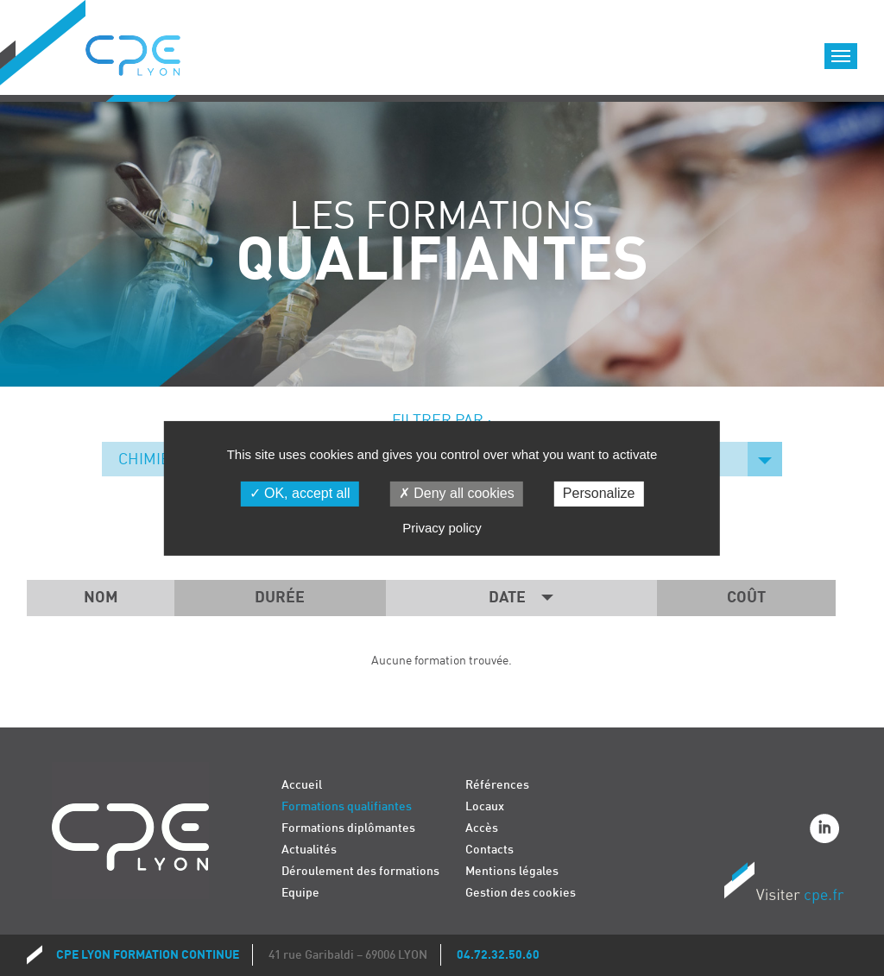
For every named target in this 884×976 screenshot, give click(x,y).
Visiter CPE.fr (783, 885)
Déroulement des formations (360, 871)
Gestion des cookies (520, 892)
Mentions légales (512, 871)
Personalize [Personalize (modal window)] (599, 493)
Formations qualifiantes (346, 806)
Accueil (301, 784)
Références (497, 784)
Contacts (489, 849)
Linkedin (827, 831)
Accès (481, 828)
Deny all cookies (457, 493)
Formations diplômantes (348, 828)
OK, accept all (299, 493)
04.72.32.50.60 (498, 954)
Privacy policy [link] (442, 527)
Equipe (300, 892)
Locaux (484, 806)
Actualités (309, 849)
